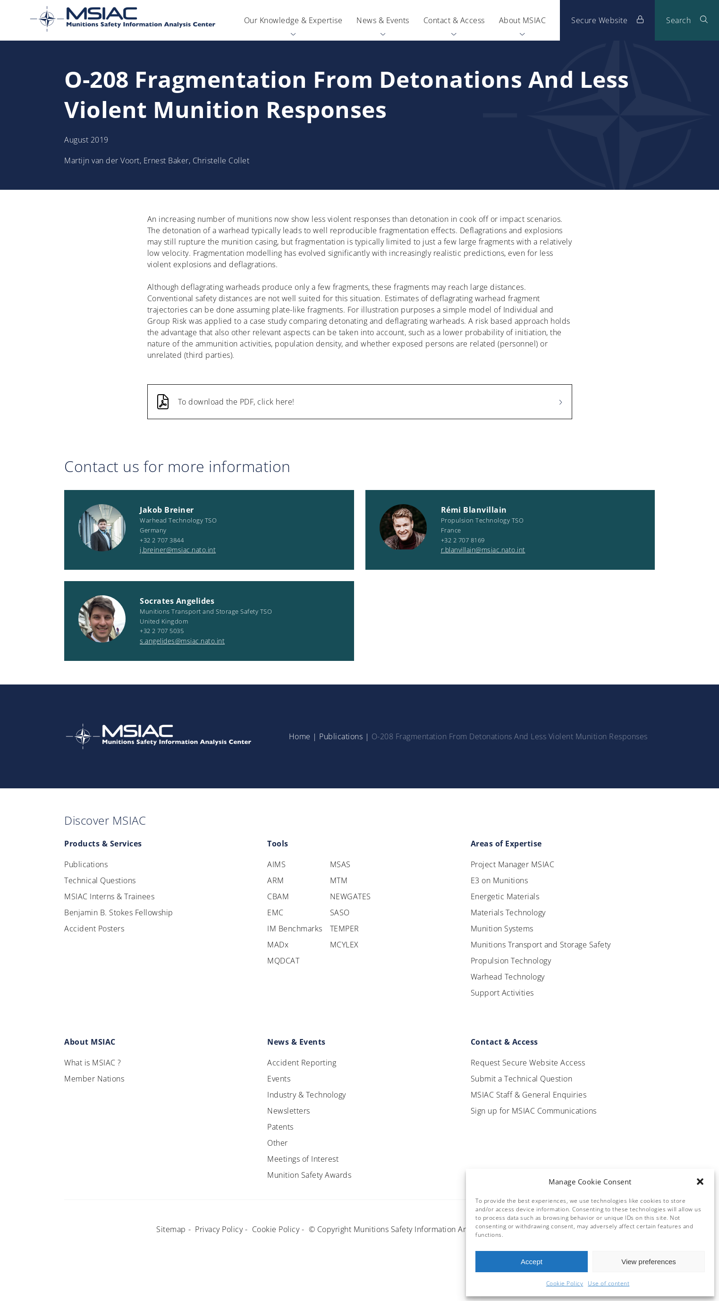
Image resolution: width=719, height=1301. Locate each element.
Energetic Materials (505, 896)
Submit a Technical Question (522, 1078)
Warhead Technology (508, 977)
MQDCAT (283, 960)
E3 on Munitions (499, 880)
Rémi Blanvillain (474, 510)
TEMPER (344, 928)
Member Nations (94, 1078)
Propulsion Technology (511, 960)
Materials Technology (508, 912)
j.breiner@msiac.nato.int (178, 549)
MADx (277, 944)
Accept (531, 1262)
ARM (275, 880)
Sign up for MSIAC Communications (534, 1111)
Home (300, 736)
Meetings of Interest (302, 1159)
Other (277, 1143)
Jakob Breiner (167, 510)
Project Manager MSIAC (513, 864)
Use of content (608, 1283)
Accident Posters (94, 928)
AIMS (276, 864)
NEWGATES (350, 896)
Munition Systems (502, 928)
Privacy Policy (219, 1229)
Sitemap (171, 1229)
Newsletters (288, 1111)
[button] (700, 1181)
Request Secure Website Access (528, 1062)
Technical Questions (100, 880)
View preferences (648, 1262)
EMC (275, 912)
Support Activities (502, 993)
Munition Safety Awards (309, 1175)
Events (278, 1078)
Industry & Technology (306, 1095)
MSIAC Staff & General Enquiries (529, 1095)
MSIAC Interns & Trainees (109, 896)
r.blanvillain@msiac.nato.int (483, 549)
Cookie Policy (565, 1283)
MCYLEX (344, 944)
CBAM (278, 896)
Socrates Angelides (177, 601)
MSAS (340, 864)
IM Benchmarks (294, 928)
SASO (340, 912)
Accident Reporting (301, 1062)
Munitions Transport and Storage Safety (541, 944)
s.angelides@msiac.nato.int (182, 640)
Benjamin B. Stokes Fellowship (118, 912)
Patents (280, 1127)
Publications (341, 736)
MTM (339, 880)
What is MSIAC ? (92, 1062)
